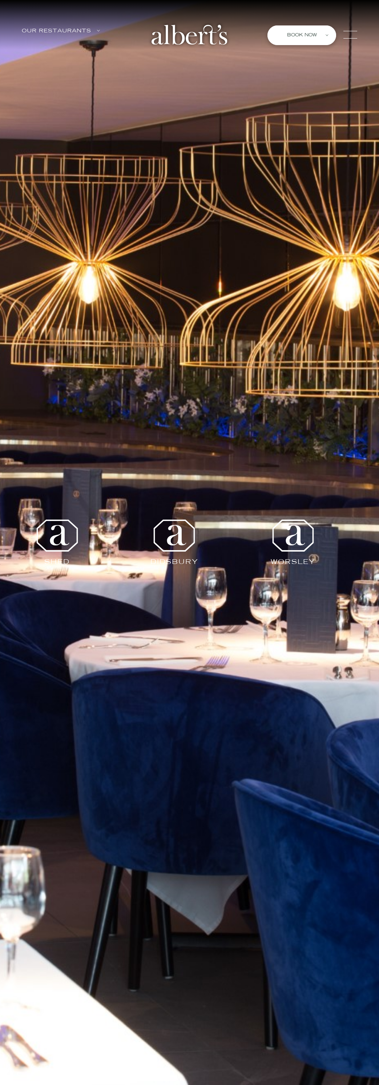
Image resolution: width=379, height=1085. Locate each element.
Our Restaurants (61, 31)
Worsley (293, 543)
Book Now (307, 35)
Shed (57, 543)
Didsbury (174, 543)
